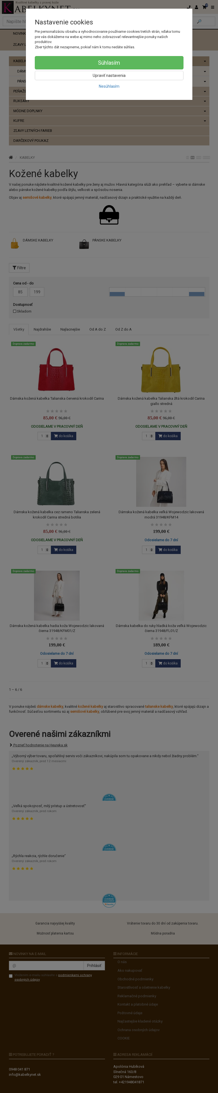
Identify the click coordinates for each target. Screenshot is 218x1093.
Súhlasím (109, 62)
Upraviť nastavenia (109, 75)
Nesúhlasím (109, 86)
